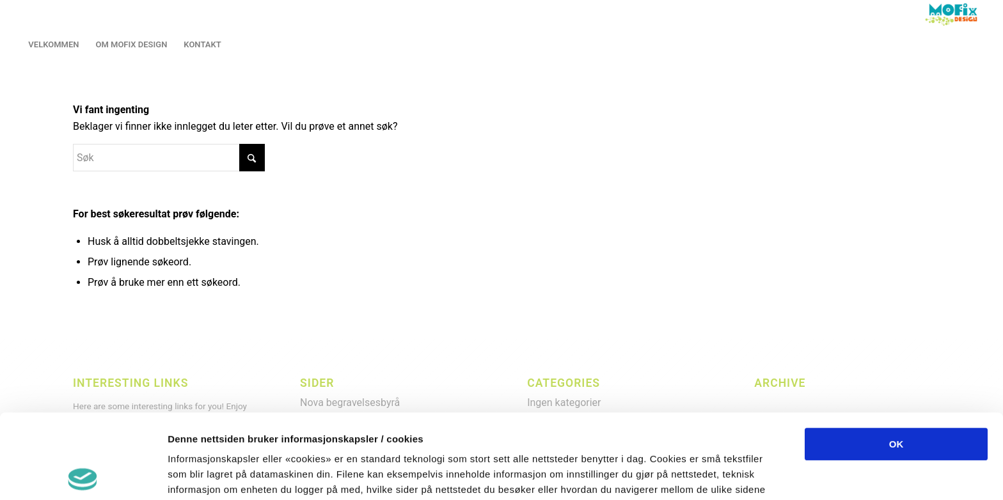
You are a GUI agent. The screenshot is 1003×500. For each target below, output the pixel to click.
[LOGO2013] (954, 14)
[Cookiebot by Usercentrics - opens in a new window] (83, 475)
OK (896, 359)
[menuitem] (53, 45)
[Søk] (169, 157)
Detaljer (678, 474)
